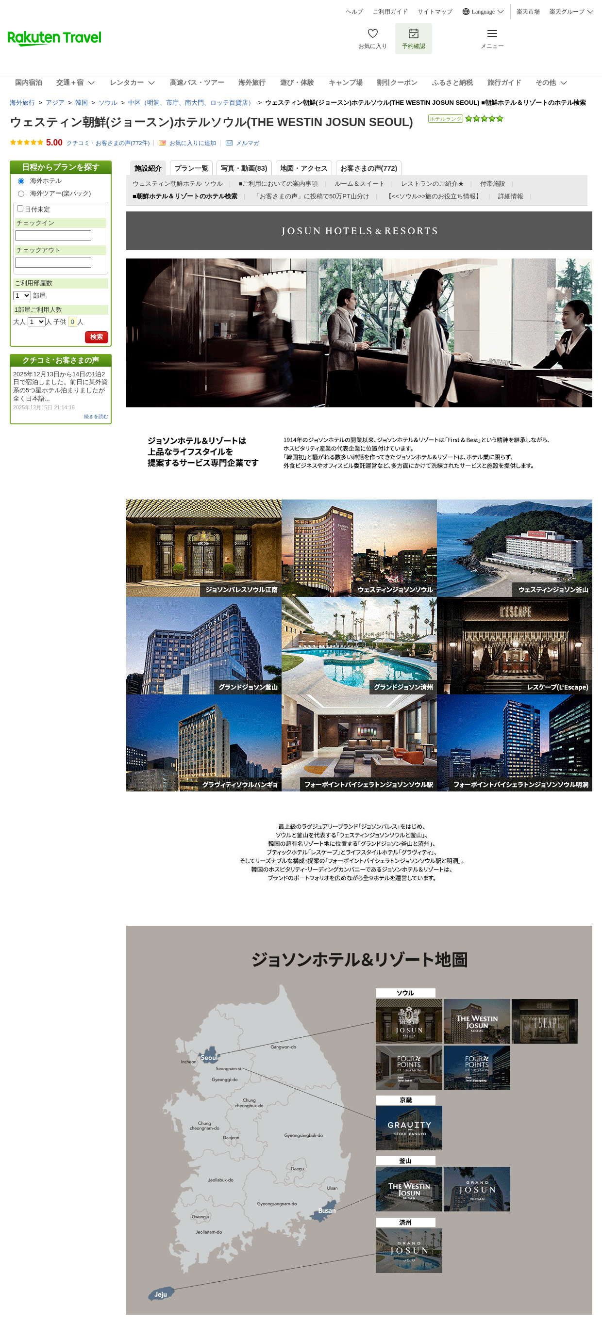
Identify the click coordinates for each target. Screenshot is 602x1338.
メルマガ (247, 143)
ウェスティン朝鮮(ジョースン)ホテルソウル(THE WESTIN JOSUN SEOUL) (211, 122)
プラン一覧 (191, 168)
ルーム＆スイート (359, 183)
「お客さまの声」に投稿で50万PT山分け (311, 196)
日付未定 (37, 209)
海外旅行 (22, 102)
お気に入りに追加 (192, 143)
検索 (96, 336)
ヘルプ (354, 11)
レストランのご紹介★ (432, 183)
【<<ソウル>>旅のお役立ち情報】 (433, 196)
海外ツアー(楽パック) (60, 193)
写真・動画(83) (244, 168)
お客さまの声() (369, 168)
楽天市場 (528, 11)
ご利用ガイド (390, 11)
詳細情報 (510, 196)
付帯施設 (492, 183)
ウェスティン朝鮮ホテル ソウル (178, 183)
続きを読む (96, 416)
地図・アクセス (304, 168)
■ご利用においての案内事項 (278, 183)
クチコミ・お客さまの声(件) (108, 143)
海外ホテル (46, 180)
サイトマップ (435, 11)
